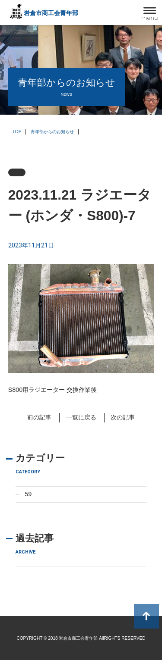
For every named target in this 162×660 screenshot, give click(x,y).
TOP (17, 131)
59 (28, 494)
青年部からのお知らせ (52, 131)
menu (149, 17)
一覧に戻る (81, 417)
